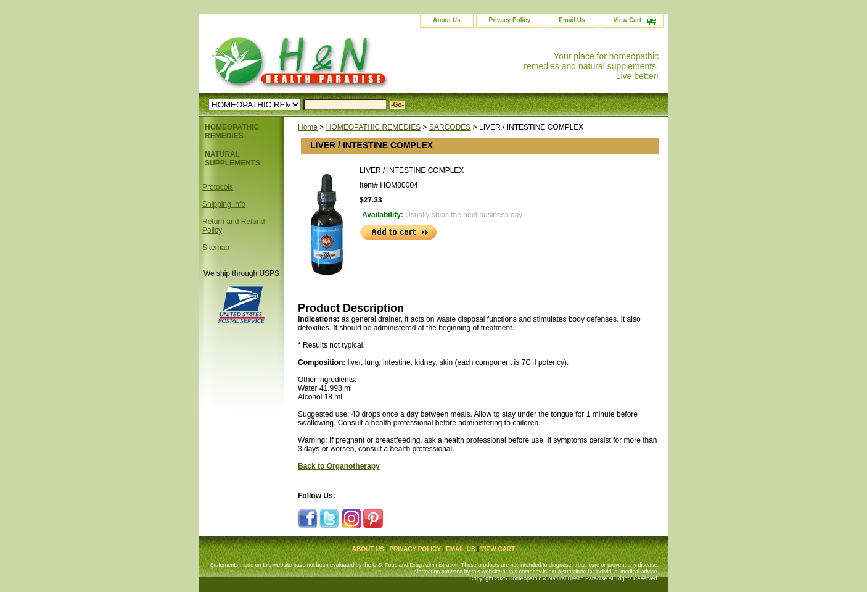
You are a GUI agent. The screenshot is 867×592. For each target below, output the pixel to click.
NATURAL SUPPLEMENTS (232, 158)
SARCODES (449, 127)
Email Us (572, 20)
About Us (446, 20)
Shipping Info (223, 204)
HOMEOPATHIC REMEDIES (373, 127)
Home (308, 127)
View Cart (627, 20)
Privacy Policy (510, 20)
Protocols (217, 187)
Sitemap (215, 247)
